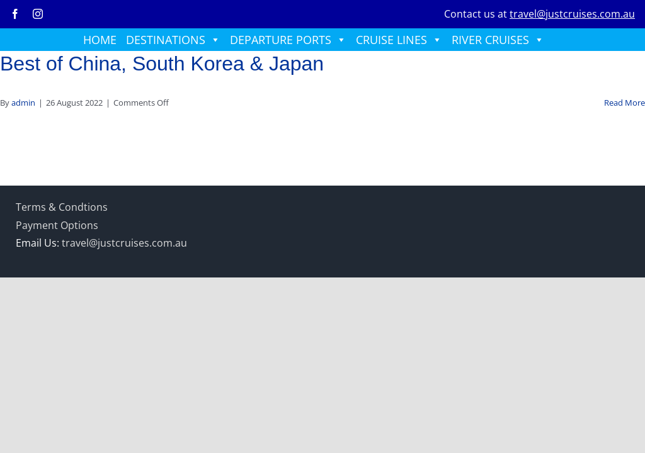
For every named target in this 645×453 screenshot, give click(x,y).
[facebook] (15, 14)
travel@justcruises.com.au (572, 14)
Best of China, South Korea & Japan (162, 63)
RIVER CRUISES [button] (498, 39)
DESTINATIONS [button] (173, 39)
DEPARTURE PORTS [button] (288, 39)
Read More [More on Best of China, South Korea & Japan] (624, 102)
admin (23, 102)
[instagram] (38, 14)
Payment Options (57, 225)
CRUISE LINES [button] (399, 39)
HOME (100, 39)
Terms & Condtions (62, 207)
